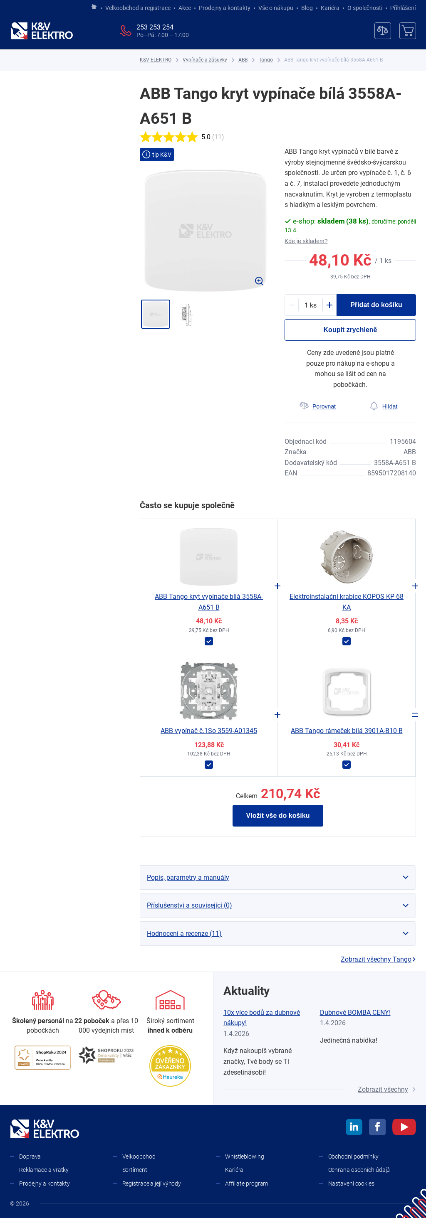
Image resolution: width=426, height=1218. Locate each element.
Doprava (30, 1156)
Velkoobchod (139, 1156)
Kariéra (330, 8)
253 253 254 (154, 27)
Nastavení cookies (351, 1183)
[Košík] (407, 30)
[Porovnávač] (382, 30)
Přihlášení (401, 8)
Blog (307, 8)
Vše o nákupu (275, 8)
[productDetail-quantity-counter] (310, 305)
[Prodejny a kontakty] (106, 1012)
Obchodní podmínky (353, 1156)
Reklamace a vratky (44, 1169)
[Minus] (291, 305)
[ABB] (243, 60)
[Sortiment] (170, 1012)
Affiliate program (246, 1183)
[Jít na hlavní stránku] (94, 7)
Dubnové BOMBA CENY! (355, 1012)
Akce (184, 8)
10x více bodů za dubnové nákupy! (261, 1018)
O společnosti (364, 8)
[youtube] (404, 1128)
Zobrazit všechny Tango (378, 959)
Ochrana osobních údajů (359, 1169)
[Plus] (329, 305)
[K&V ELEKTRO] (42, 30)
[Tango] (266, 60)
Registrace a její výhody (151, 1183)
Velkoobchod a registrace (138, 8)
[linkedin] (354, 1128)
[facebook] (377, 1128)
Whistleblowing (244, 1156)
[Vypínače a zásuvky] (205, 60)
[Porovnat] (317, 406)
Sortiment (134, 1169)
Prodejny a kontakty (224, 8)
